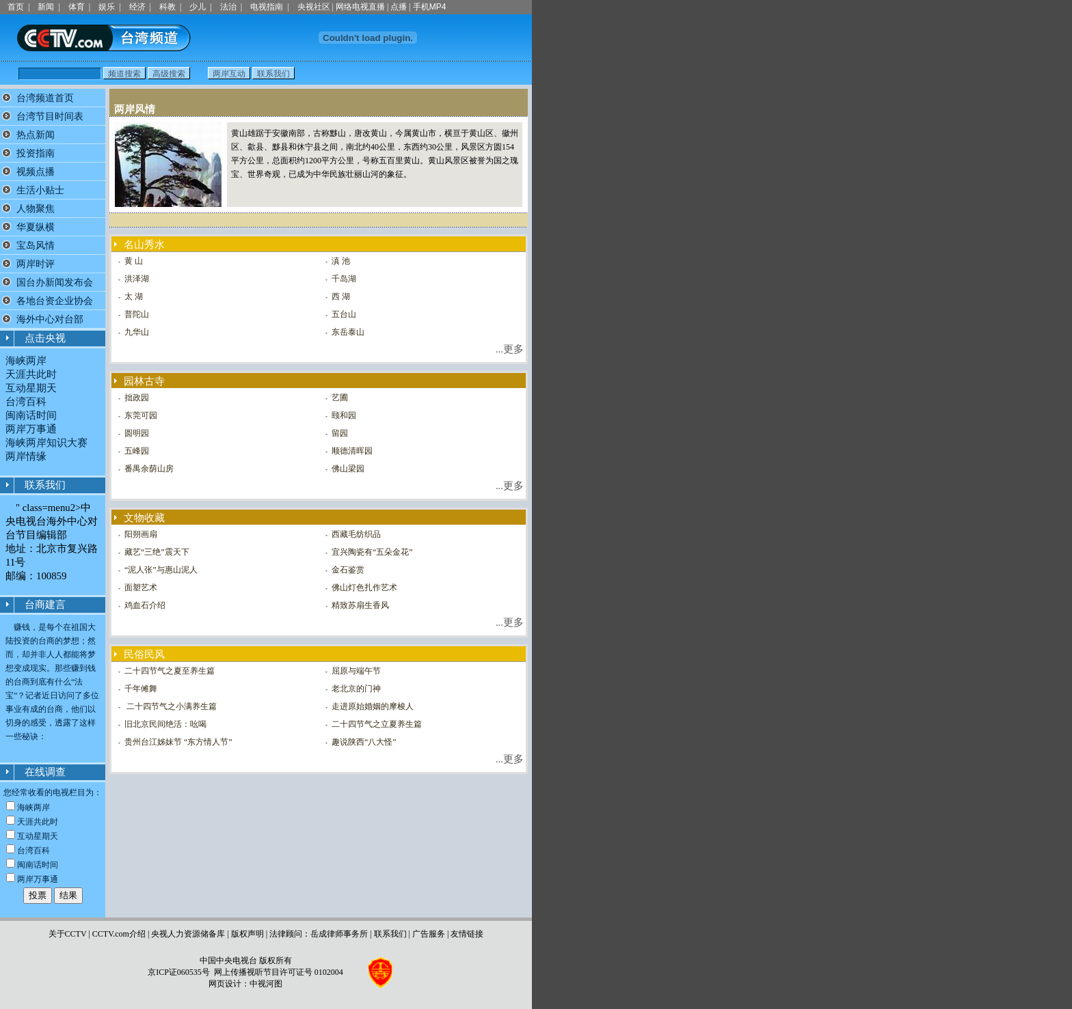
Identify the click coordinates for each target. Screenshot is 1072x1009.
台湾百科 (25, 401)
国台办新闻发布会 (54, 282)
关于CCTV (68, 934)
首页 (16, 7)
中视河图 (266, 984)
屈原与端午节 (356, 671)
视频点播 (35, 172)
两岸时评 (35, 264)
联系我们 (390, 934)
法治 (228, 7)
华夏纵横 (35, 227)
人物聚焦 (35, 209)
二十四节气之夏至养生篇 (169, 671)
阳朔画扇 (140, 534)
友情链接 (467, 934)
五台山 (344, 314)
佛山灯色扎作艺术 (364, 587)
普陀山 (136, 314)
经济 (137, 7)
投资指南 (35, 153)
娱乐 (106, 7)
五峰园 (136, 451)
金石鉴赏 (348, 570)
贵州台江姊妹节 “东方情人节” (178, 742)
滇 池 (341, 261)
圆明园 (136, 433)
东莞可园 (140, 415)
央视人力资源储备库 (188, 934)
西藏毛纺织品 (356, 534)
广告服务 (428, 934)
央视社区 (313, 7)
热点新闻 (35, 135)
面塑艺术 (140, 587)
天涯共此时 (31, 374)
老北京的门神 (356, 688)
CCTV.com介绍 (119, 934)
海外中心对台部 (49, 319)
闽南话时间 (31, 415)
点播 (398, 7)
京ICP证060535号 (179, 972)
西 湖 (341, 296)
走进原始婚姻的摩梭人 (373, 706)
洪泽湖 (136, 279)
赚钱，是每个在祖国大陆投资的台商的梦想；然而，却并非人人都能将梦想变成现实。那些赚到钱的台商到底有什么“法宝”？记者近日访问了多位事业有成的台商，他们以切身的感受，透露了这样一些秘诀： (52, 681)
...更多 (510, 349)
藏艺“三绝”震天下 (156, 552)
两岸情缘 (25, 456)
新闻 (46, 7)
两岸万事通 (31, 429)
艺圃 (340, 397)
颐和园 (344, 415)
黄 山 (133, 261)
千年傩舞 (140, 688)
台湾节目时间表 (49, 116)
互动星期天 (31, 388)
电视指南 (266, 7)
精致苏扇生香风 (360, 605)
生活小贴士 (40, 190)
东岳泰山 (348, 332)
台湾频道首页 (45, 98)
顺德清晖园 (352, 451)
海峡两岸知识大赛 (46, 442)
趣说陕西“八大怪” (364, 742)
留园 (340, 433)
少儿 (197, 7)
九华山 (136, 332)
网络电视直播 (360, 7)
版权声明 (247, 934)
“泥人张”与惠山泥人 (161, 570)
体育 (76, 7)
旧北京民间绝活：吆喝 (165, 724)
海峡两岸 (25, 360)
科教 (167, 7)
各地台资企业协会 (54, 301)
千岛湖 (344, 279)
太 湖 (133, 296)
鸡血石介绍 (144, 605)
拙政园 (136, 397)
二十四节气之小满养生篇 (170, 706)
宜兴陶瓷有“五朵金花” (372, 552)
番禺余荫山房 (149, 468)
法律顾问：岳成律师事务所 (318, 934)
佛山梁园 (348, 468)
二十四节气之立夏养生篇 (377, 724)
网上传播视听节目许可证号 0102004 (278, 972)
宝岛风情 (35, 245)
